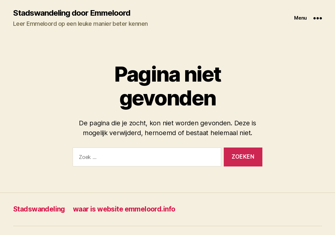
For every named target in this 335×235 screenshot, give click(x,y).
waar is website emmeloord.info (124, 209)
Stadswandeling (39, 209)
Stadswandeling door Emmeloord (71, 13)
